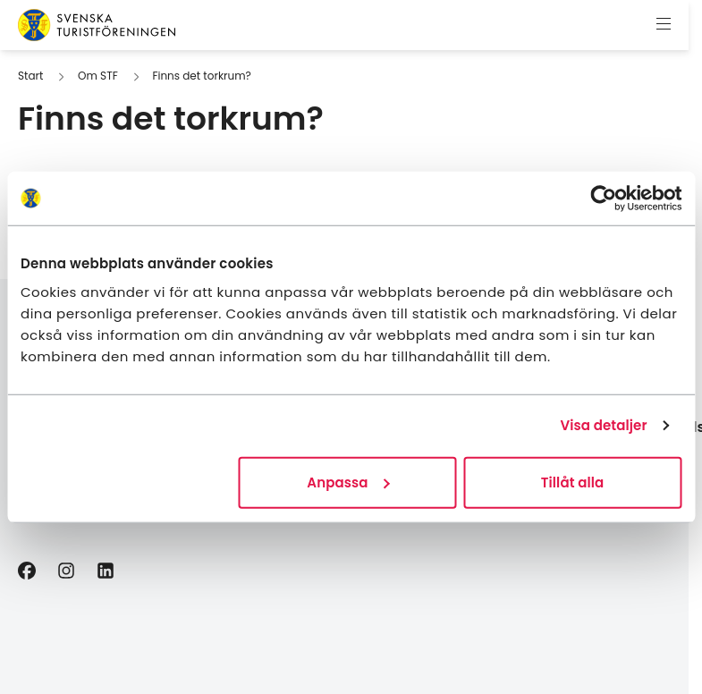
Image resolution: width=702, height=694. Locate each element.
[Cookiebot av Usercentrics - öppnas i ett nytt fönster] (603, 198)
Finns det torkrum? (201, 75)
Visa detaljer (603, 425)
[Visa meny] (663, 25)
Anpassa (348, 481)
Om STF (98, 75)
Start (30, 75)
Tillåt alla (573, 481)
